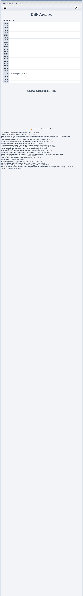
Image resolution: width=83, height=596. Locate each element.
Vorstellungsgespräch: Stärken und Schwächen (17, 149)
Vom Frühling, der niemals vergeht (13, 157)
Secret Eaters (5, 159)
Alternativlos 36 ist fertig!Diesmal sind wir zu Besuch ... (20, 145)
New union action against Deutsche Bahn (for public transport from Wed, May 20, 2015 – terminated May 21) (11, 448)
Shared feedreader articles (42, 129)
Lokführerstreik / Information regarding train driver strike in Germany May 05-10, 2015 (11, 467)
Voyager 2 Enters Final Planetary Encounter (16, 163)
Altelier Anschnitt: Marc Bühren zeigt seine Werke (18, 152)
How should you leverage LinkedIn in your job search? (20, 150)
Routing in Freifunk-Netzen (10, 156)
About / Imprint (9, 484)
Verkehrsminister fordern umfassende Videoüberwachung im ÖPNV (24, 154)
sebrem (10, 499)
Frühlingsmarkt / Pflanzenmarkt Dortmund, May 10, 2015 (11, 458)
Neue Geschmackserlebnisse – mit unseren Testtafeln (19, 141)
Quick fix (4, 168)
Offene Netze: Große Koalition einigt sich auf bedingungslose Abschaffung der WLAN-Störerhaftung (35, 136)
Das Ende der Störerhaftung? (11, 134)
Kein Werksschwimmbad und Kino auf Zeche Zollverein (20, 140)
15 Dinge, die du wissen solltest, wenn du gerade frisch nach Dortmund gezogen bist (30, 166)
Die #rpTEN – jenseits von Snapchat (13, 132)
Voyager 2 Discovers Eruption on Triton (14, 161)
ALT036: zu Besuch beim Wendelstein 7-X (15, 143)
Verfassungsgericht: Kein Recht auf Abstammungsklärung (21, 147)
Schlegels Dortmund (11, 514)
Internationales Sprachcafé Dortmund (10, 494)
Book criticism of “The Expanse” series (10, 432)
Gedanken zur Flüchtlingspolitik (8, 439)
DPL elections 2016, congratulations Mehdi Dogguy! (19, 165)
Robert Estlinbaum (14, 480)
